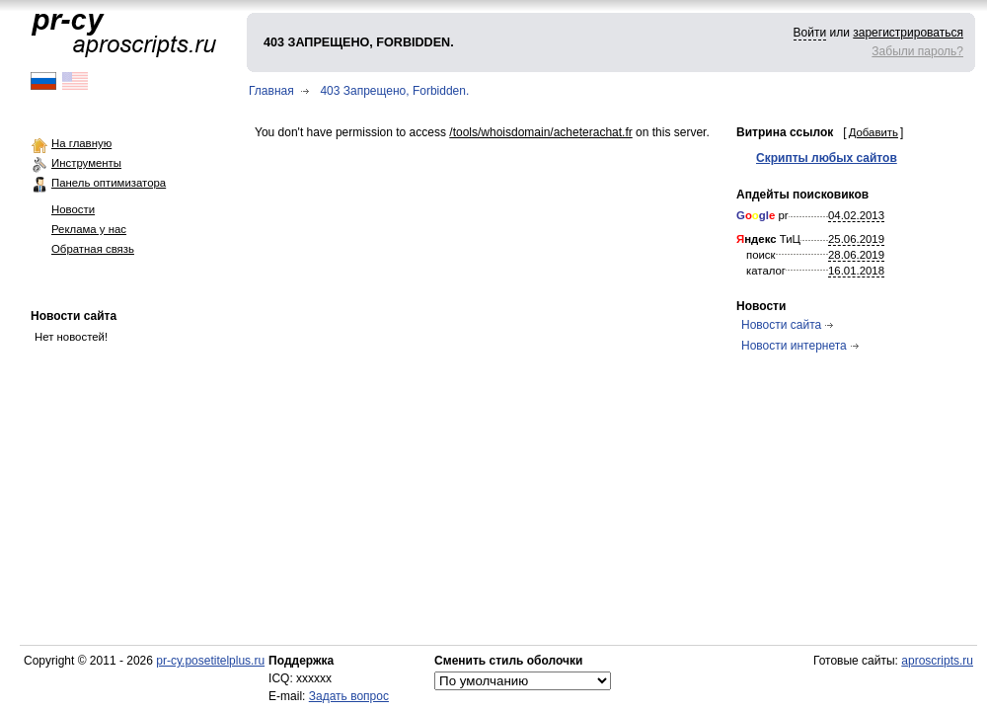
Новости (73, 209)
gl (764, 215)
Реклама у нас (88, 229)
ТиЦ (768, 239)
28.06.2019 (856, 255)
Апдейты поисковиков (802, 194)
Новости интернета (794, 346)
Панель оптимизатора (108, 183)
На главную (81, 143)
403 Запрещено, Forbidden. (394, 91)
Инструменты (86, 163)
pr (762, 215)
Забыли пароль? (917, 51)
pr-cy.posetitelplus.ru (210, 661)
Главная (271, 91)
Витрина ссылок (784, 132)
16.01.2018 (856, 270)
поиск (761, 255)
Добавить (873, 132)
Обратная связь (92, 249)
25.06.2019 (856, 239)
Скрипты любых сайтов (826, 158)
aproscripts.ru (937, 661)
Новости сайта (73, 316)
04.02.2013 (856, 215)
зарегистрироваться (908, 33)
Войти (810, 33)
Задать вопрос (349, 696)
